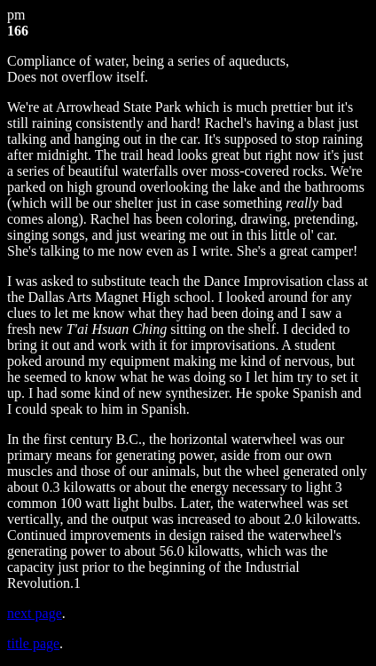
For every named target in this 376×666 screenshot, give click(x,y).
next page (34, 613)
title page (33, 643)
